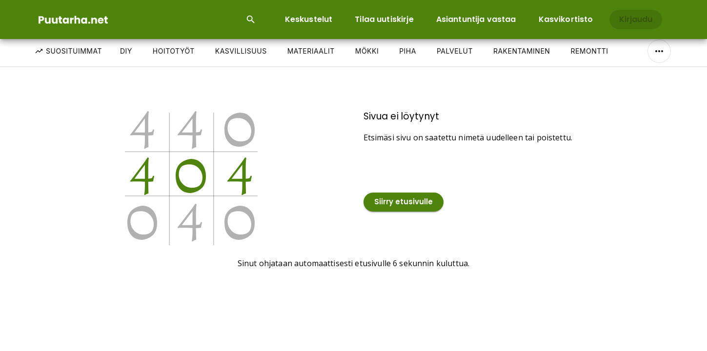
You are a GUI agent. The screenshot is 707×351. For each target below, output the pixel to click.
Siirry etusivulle (404, 202)
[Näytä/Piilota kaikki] (659, 51)
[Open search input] (251, 19)
